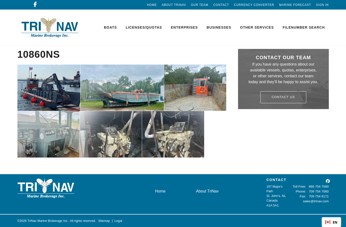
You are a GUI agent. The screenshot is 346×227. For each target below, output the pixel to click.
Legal (118, 221)
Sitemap (104, 221)
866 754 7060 (319, 186)
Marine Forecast (295, 5)
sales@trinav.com (316, 200)
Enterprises (184, 27)
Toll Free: (300, 186)
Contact (221, 5)
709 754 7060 (319, 191)
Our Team (199, 5)
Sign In (322, 5)
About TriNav (174, 5)
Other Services (257, 27)
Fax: (304, 196)
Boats (110, 27)
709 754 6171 (319, 196)
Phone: (302, 191)
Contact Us (283, 97)
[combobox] (331, 222)
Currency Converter (254, 5)
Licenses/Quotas (144, 27)
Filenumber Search (304, 27)
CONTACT (276, 180)
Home (152, 5)
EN (331, 222)
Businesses (219, 27)
